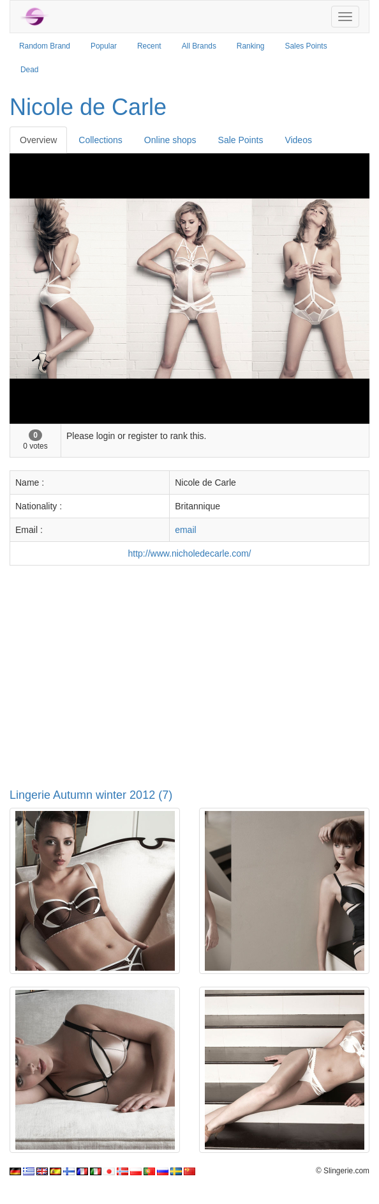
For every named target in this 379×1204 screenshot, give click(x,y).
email (185, 530)
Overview (38, 140)
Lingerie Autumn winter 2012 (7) (91, 795)
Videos (298, 140)
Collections (100, 140)
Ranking (251, 46)
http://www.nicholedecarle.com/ (189, 553)
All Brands (199, 46)
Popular (104, 46)
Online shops (170, 140)
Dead (29, 69)
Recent (149, 46)
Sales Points (306, 46)
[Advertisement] (189, 667)
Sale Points (241, 140)
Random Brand (44, 46)
